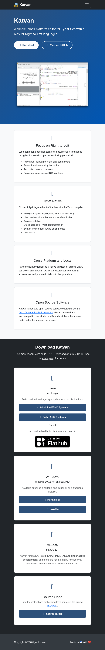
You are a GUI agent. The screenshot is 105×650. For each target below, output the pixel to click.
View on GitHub (57, 45)
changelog (48, 358)
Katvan (22, 5)
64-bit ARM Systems (52, 417)
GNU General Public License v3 (36, 312)
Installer (52, 509)
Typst (65, 29)
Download (26, 45)
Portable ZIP (52, 499)
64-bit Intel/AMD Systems (52, 407)
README (52, 606)
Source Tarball (52, 614)
